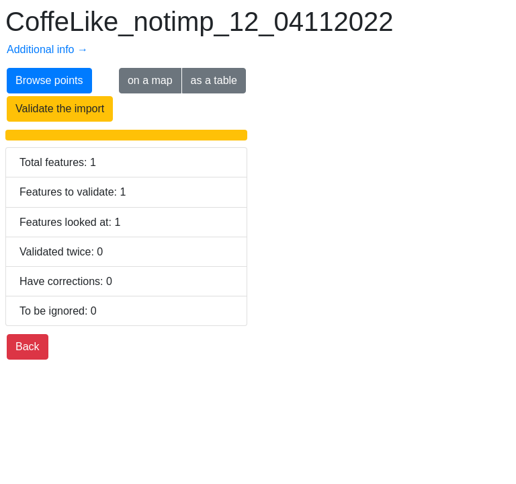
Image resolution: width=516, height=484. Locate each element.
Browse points (49, 80)
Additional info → (47, 49)
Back (27, 346)
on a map (150, 80)
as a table (214, 80)
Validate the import (59, 108)
